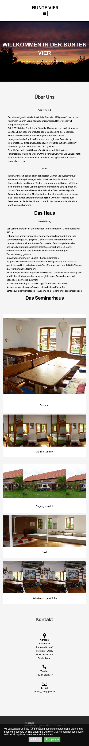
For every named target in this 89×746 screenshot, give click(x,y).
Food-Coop (66, 139)
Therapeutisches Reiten (63, 143)
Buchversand (37, 143)
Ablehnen (35, 739)
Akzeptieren (52, 739)
